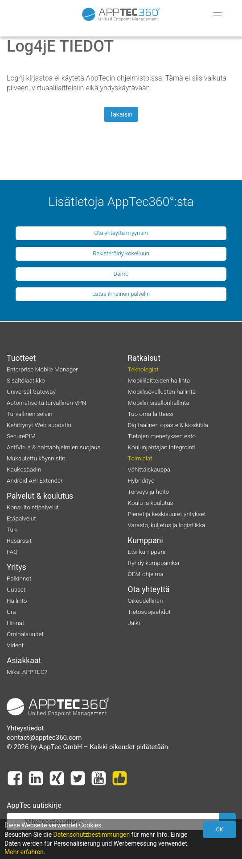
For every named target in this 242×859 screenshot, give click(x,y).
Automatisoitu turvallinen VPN (46, 402)
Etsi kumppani (146, 551)
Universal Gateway (31, 391)
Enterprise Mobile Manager (42, 369)
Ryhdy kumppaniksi (154, 562)
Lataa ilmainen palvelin (121, 293)
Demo (120, 273)
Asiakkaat (24, 660)
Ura (11, 611)
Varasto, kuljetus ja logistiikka (166, 524)
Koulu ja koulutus (150, 502)
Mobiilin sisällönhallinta (158, 402)
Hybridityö (141, 480)
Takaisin (121, 114)
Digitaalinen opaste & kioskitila (168, 424)
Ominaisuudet (25, 633)
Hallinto (17, 600)
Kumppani (145, 540)
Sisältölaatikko (26, 380)
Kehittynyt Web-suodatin (39, 424)
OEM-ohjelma (146, 573)
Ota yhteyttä (149, 589)
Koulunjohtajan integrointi (162, 447)
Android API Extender (35, 480)
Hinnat (15, 622)
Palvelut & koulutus (40, 496)
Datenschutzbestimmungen (91, 834)
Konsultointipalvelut (33, 507)
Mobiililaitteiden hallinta (159, 380)
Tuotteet (21, 358)
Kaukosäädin (24, 469)
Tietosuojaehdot (149, 611)
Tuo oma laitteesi (150, 413)
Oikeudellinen (145, 600)
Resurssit (19, 540)
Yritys (16, 567)
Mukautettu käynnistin (36, 458)
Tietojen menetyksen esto (162, 436)
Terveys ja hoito (148, 491)
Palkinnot (19, 578)
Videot (15, 645)
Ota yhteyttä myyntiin (121, 233)
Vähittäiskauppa (149, 469)
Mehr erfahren (24, 851)
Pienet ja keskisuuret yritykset (167, 513)
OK (219, 830)
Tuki (12, 529)
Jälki (134, 622)
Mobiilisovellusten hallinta (162, 391)
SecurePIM (21, 436)
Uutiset (16, 589)
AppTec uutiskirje (34, 805)
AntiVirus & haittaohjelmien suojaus (53, 447)
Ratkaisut (144, 358)
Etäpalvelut (21, 518)
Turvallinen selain (30, 413)
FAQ (12, 551)
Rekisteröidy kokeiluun (121, 253)
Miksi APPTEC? (27, 671)
